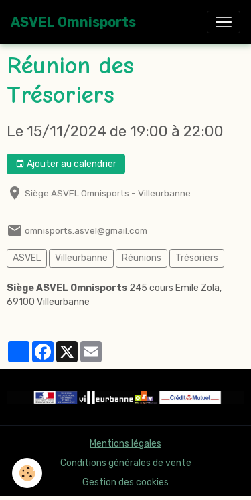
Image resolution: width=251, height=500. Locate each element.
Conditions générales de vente (125, 463)
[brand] (73, 22)
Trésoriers (196, 258)
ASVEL (27, 258)
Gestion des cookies (125, 482)
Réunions (141, 258)
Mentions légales (125, 443)
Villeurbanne (81, 258)
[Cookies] (27, 473)
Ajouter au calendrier (65, 164)
